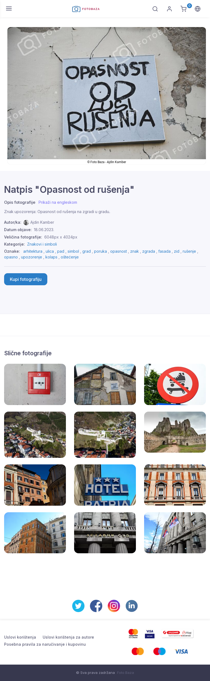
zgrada (148, 251)
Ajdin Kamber (42, 222)
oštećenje (70, 257)
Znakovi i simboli (42, 244)
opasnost (118, 251)
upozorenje (31, 257)
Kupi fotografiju (26, 279)
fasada (164, 251)
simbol (73, 251)
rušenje (189, 251)
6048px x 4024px (60, 237)
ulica (50, 251)
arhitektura (32, 251)
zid (176, 251)
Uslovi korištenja (20, 637)
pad (60, 251)
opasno (11, 257)
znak (134, 251)
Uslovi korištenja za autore (68, 637)
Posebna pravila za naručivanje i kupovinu (45, 644)
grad (86, 251)
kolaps (51, 257)
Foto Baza (125, 672)
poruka (100, 251)
